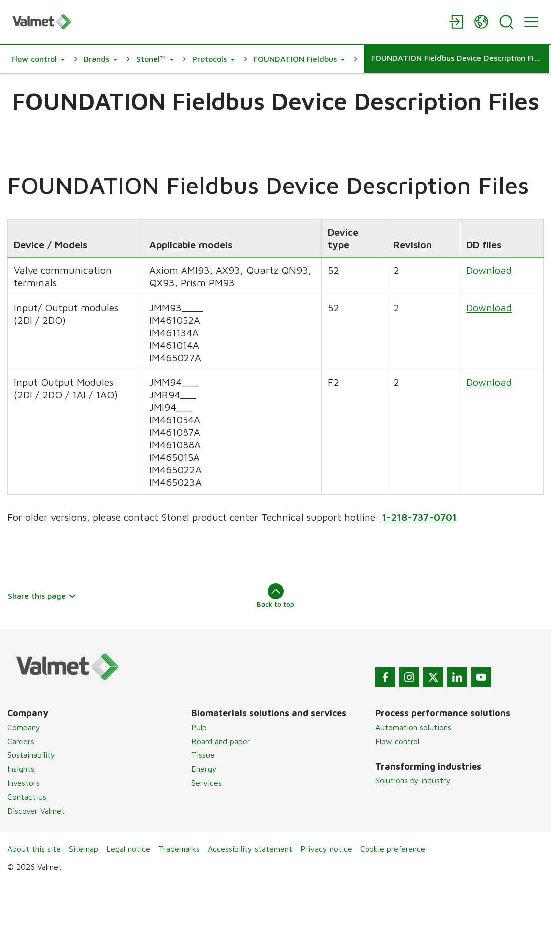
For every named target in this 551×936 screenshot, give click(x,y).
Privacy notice (326, 848)
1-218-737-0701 (419, 517)
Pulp (199, 727)
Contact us (26, 796)
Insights (20, 768)
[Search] (506, 21)
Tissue (203, 754)
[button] (38, 59)
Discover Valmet (36, 810)
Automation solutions (413, 727)
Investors (23, 782)
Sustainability (31, 754)
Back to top (275, 595)
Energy (204, 768)
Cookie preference (392, 848)
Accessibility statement (250, 848)
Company (23, 727)
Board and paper (220, 741)
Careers (20, 741)
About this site (34, 848)
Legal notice (128, 848)
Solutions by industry (413, 780)
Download (489, 270)
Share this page (42, 595)
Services (206, 782)
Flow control (397, 741)
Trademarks (179, 848)
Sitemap (83, 848)
